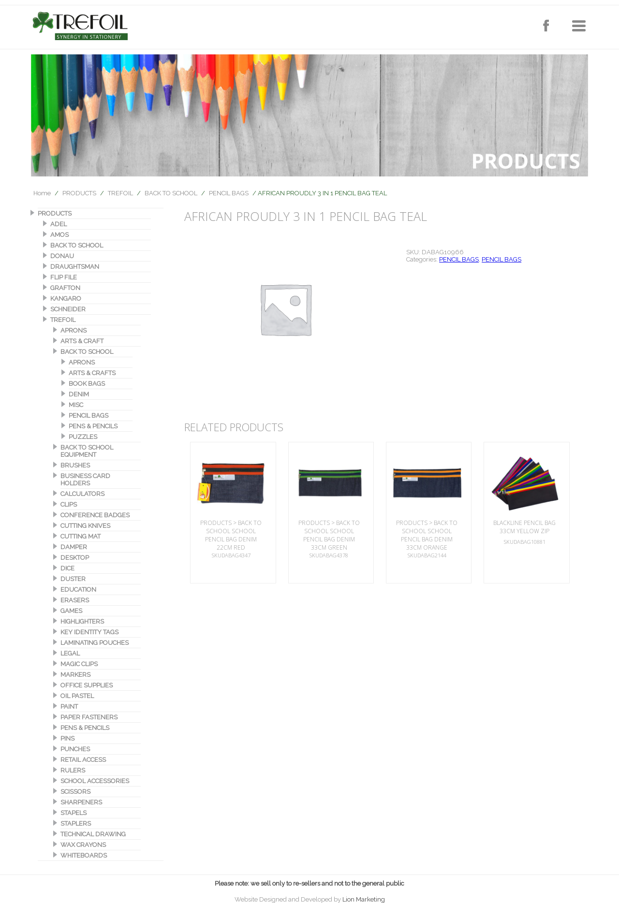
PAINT (69, 706)
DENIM (79, 394)
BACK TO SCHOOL (171, 193)
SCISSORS (75, 791)
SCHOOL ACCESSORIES (94, 781)
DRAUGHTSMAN (74, 266)
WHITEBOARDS (83, 855)
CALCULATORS (82, 493)
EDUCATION (78, 589)
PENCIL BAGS (229, 193)
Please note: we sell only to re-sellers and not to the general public (309, 883)
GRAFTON (65, 287)
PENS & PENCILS (93, 426)
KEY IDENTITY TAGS (89, 632)
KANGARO (65, 298)
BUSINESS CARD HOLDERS (85, 479)
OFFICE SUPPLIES (86, 685)
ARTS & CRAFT (81, 341)
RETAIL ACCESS (83, 759)
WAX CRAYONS (83, 844)
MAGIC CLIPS (79, 664)
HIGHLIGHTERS (82, 621)
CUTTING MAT (80, 536)
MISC (76, 404)
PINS (67, 738)
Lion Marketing (363, 899)
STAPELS (73, 812)
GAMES (71, 610)
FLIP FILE (63, 277)
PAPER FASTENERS (89, 717)
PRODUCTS (79, 193)
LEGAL (70, 653)
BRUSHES (75, 465)
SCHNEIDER (68, 309)
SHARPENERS (81, 802)
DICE (67, 568)
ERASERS (74, 600)
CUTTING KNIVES (85, 525)
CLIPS (68, 504)
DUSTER (73, 579)
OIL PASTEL (77, 695)
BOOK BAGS (87, 383)
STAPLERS (75, 823)
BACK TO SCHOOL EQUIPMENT (86, 451)
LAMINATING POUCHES (94, 642)
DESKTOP (74, 557)
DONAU (62, 256)
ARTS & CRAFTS (92, 373)
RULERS (72, 770)
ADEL (58, 224)
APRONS (73, 330)
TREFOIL (120, 193)
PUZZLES (83, 436)
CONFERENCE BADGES (95, 515)
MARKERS (75, 674)
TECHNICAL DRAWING (93, 834)
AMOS (59, 234)
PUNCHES (75, 749)
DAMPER (73, 547)
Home (42, 193)
